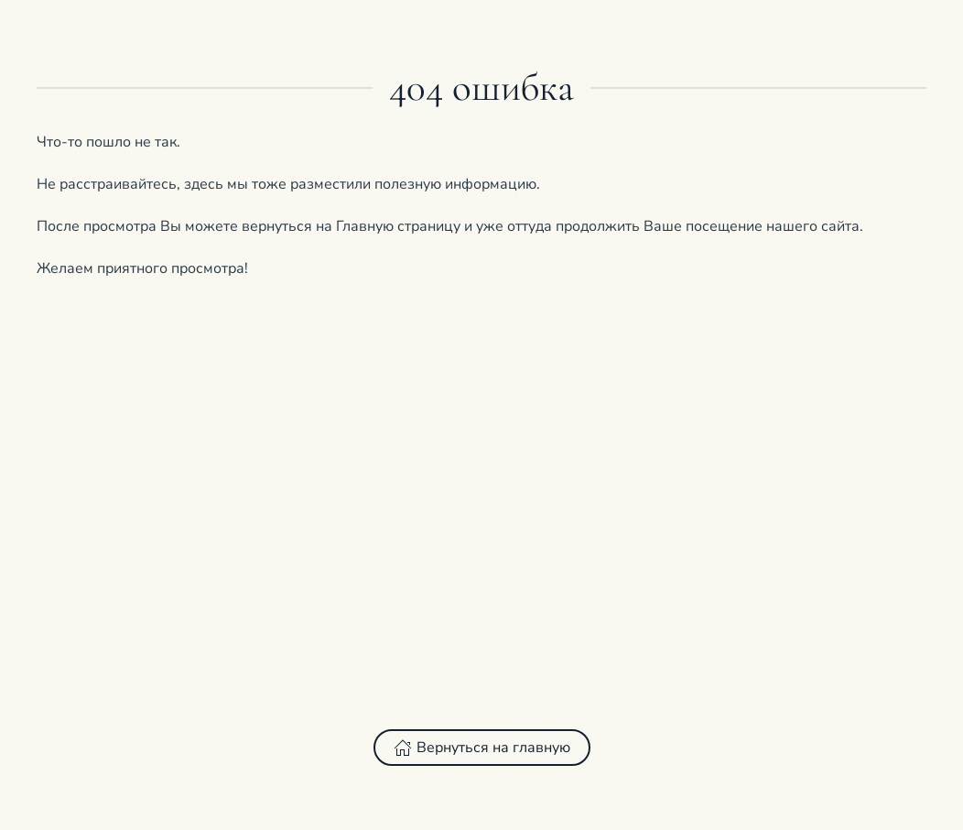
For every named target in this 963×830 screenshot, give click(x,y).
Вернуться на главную (482, 747)
